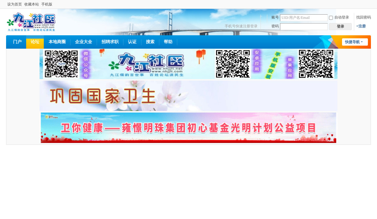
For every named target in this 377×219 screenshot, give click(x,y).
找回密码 (363, 17)
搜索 (150, 42)
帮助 (168, 42)
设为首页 (14, 4)
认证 (132, 42)
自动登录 (339, 17)
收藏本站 (31, 4)
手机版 (46, 4)
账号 (275, 17)
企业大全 (83, 42)
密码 (275, 26)
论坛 (35, 42)
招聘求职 (110, 42)
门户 (17, 42)
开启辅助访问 (369, 4)
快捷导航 (352, 42)
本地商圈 (57, 42)
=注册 (361, 26)
